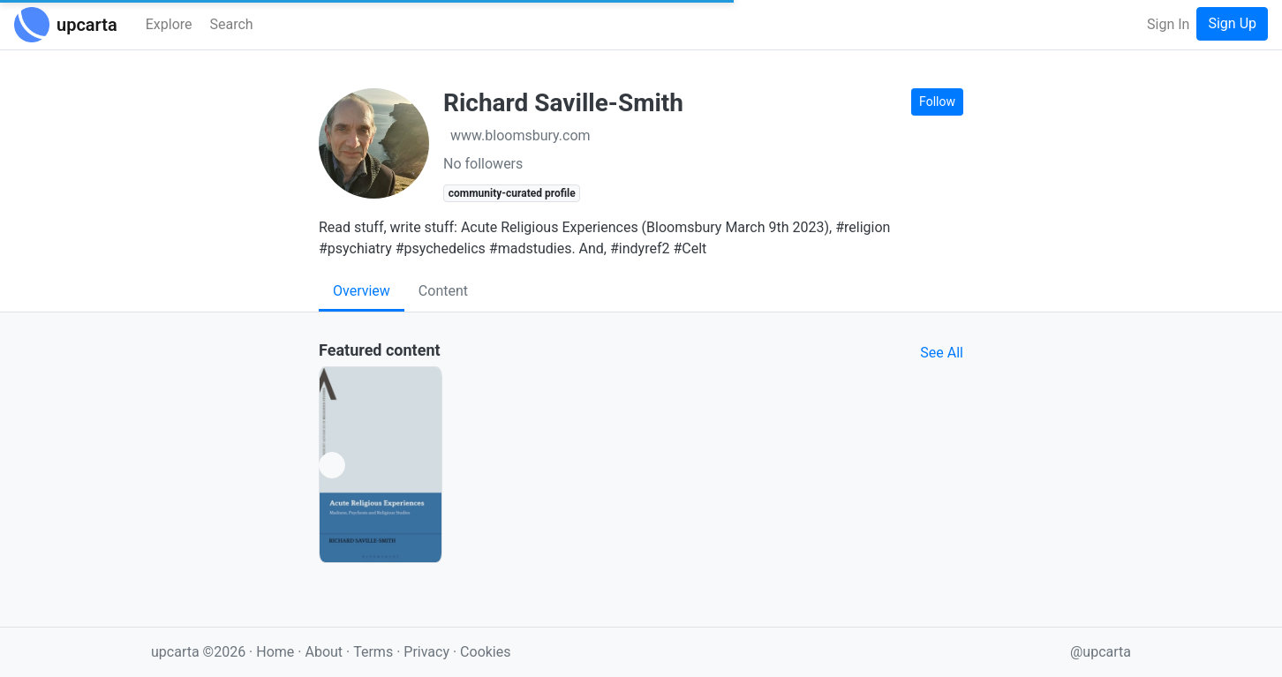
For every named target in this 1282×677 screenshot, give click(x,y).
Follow (937, 101)
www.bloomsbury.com (520, 135)
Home (275, 651)
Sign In (1168, 24)
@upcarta (1100, 651)
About (324, 651)
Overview (361, 290)
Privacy (428, 651)
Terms (374, 651)
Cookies (485, 651)
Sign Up (1232, 23)
